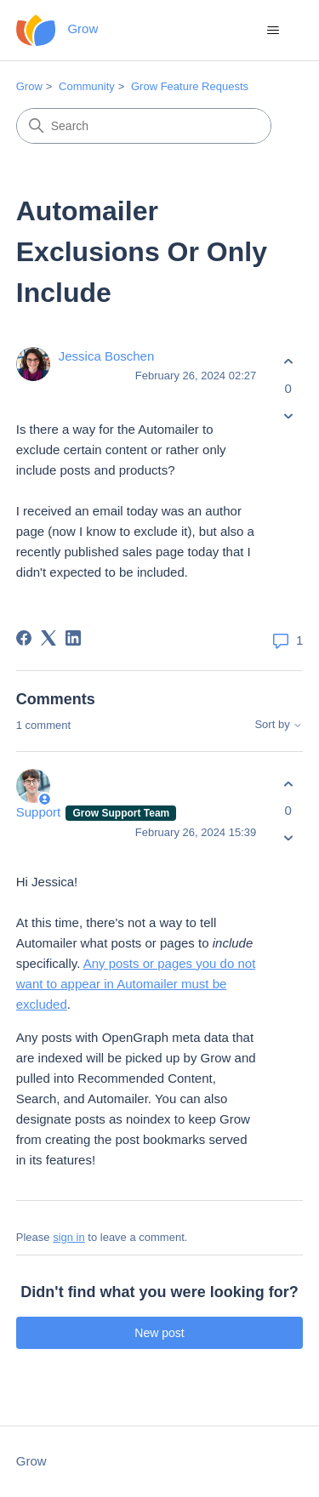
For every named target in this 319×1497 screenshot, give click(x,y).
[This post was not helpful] (288, 415)
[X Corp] (48, 638)
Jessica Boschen (107, 356)
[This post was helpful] (288, 362)
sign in (69, 1237)
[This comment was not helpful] (288, 838)
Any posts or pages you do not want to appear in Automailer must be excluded (136, 983)
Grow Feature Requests (189, 86)
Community (87, 86)
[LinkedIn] (73, 638)
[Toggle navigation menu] (272, 30)
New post (159, 1333)
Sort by (278, 725)
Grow (29, 86)
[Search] (144, 126)
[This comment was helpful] (288, 784)
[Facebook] (23, 638)
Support (40, 812)
